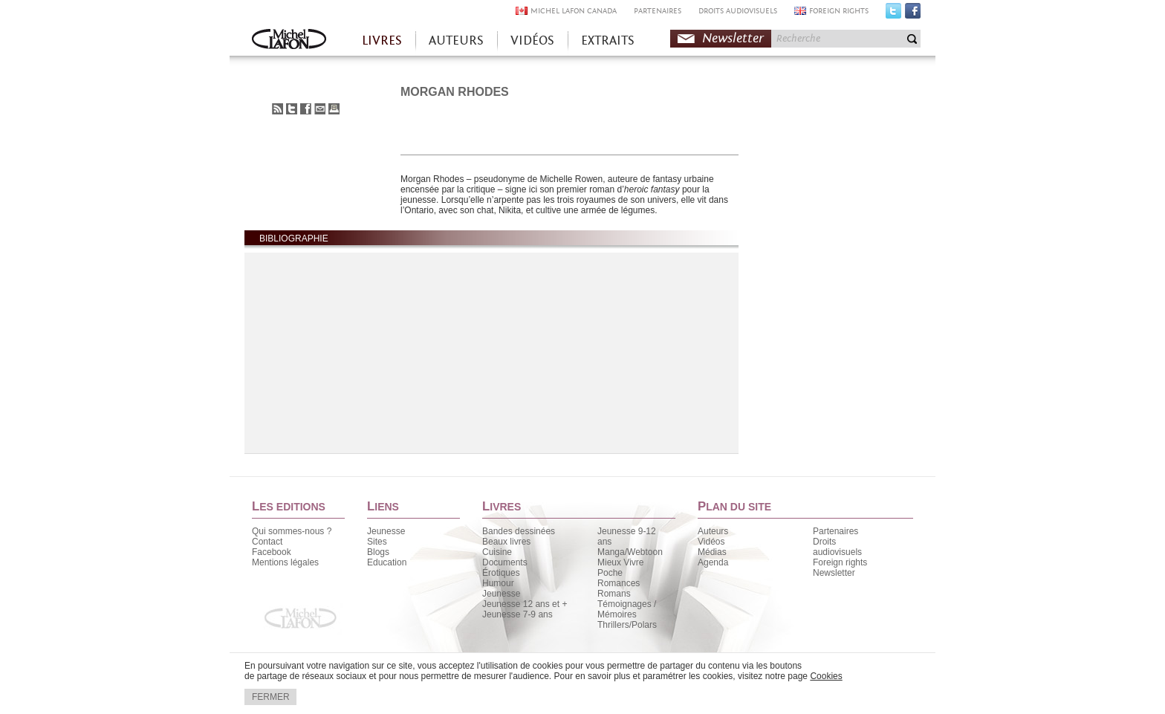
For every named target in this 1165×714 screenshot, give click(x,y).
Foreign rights (840, 562)
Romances (618, 583)
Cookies (826, 676)
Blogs (378, 552)
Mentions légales (285, 562)
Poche (610, 573)
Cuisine (497, 552)
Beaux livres (506, 541)
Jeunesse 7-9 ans (517, 614)
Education (386, 562)
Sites (377, 541)
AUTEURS (456, 40)
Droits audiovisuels (837, 546)
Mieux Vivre (620, 562)
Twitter (893, 14)
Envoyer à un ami (319, 108)
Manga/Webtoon (630, 552)
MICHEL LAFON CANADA (573, 11)
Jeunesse (386, 531)
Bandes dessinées (518, 531)
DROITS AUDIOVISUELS (737, 11)
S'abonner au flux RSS (277, 108)
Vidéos (711, 541)
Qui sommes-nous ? (291, 531)
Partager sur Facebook (305, 108)
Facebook (913, 14)
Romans (614, 593)
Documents (505, 562)
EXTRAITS (608, 40)
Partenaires (835, 531)
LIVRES (382, 40)
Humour (498, 583)
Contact (267, 541)
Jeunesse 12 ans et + (524, 604)
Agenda (713, 562)
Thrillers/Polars (627, 625)
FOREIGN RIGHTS (839, 11)
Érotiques (501, 573)
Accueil (289, 40)
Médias (712, 552)
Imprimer (334, 108)
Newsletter (733, 38)
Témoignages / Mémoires (626, 609)
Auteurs (713, 531)
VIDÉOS (532, 40)
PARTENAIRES (657, 11)
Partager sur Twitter (291, 108)
